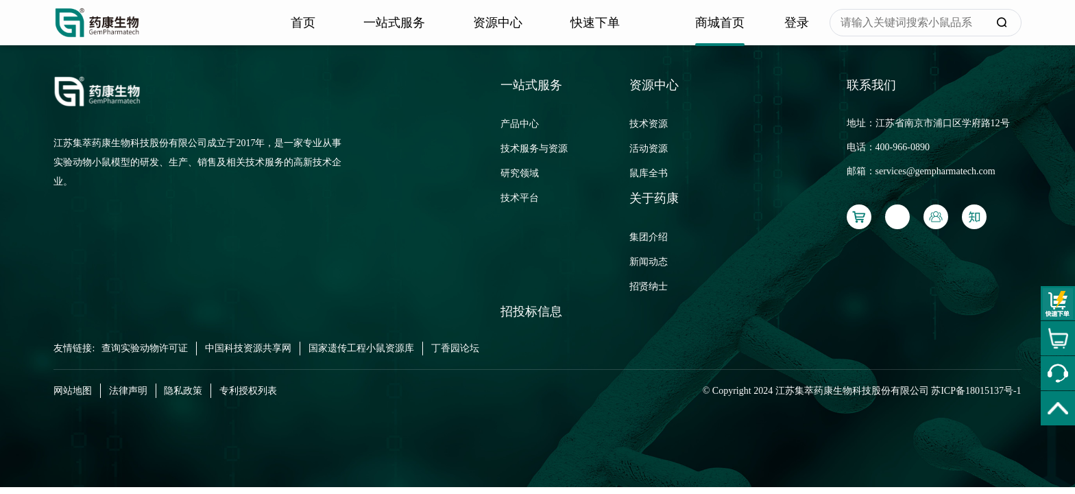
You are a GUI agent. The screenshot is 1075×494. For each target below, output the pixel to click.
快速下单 (595, 23)
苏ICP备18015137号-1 (976, 391)
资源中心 (497, 23)
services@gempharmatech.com (935, 171)
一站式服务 (394, 23)
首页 (303, 23)
